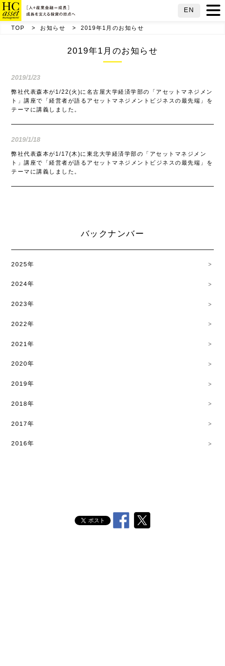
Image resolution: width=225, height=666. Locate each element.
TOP (18, 28)
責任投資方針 (117, 607)
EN (189, 10)
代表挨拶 (119, 568)
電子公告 (169, 627)
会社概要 (67, 568)
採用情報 (55, 627)
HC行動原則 (178, 568)
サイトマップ (117, 647)
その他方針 (112, 627)
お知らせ (52, 28)
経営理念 (135, 588)
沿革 (90, 588)
